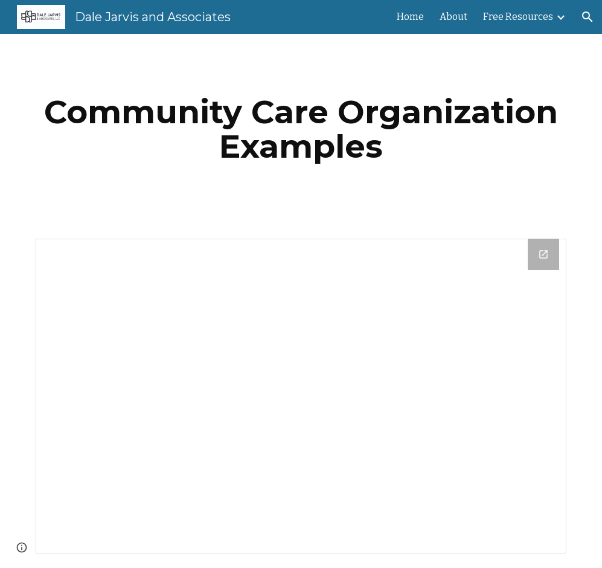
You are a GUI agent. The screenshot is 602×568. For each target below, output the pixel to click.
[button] (587, 16)
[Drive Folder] (301, 396)
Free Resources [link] (518, 16)
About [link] (453, 16)
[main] (301, 129)
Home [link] (410, 16)
